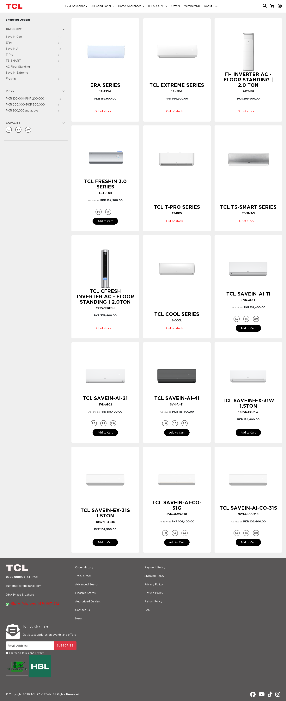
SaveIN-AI (35, 49)
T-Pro (35, 55)
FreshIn (35, 79)
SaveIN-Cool (35, 37)
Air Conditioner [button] (101, 6)
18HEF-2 (176, 91)
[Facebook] (253, 695)
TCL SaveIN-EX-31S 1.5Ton (105, 513)
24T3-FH (248, 91)
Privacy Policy (153, 584)
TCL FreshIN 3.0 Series (105, 184)
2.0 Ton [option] (256, 320)
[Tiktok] (270, 695)
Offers (175, 6)
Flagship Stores (85, 593)
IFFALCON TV (157, 6)
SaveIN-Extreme (35, 73)
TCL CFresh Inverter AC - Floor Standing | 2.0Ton (105, 296)
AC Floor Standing (35, 67)
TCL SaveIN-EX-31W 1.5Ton (248, 403)
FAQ (147, 610)
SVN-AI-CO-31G (177, 514)
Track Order (83, 576)
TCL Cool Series (176, 314)
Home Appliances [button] (129, 6)
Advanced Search (87, 584)
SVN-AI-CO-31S (248, 514)
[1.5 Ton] (18, 130)
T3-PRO (177, 213)
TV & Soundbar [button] (74, 6)
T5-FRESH (105, 193)
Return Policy (153, 601)
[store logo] (14, 6)
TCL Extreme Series (176, 85)
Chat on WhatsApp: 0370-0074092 (32, 603)
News (79, 618)
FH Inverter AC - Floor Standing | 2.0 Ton (248, 80)
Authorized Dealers (88, 601)
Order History (84, 567)
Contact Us (82, 610)
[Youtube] (262, 695)
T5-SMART (35, 61)
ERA (35, 43)
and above (35, 111)
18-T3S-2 (105, 91)
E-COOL (177, 320)
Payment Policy (154, 567)
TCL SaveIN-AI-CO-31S (248, 508)
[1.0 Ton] (9, 130)
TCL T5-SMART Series (248, 207)
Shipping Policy (154, 576)
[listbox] (105, 212)
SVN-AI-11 (248, 300)
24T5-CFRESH (105, 308)
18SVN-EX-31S (105, 522)
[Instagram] (277, 695)
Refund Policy (153, 593)
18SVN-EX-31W (248, 412)
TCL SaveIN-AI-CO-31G (176, 505)
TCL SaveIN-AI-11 (248, 293)
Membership (192, 6)
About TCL (211, 6)
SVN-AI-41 (177, 404)
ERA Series (105, 85)
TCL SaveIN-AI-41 (176, 398)
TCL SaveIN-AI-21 (105, 398)
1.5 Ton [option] (108, 212)
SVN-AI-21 (105, 404)
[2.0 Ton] (28, 130)
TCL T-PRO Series (177, 207)
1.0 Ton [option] (99, 212)
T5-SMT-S (248, 213)
